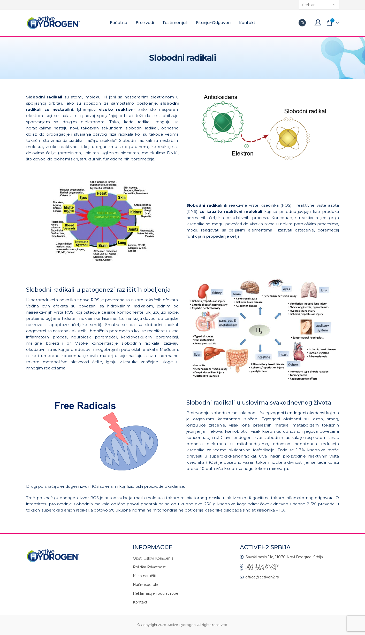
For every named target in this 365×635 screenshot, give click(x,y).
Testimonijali (174, 23)
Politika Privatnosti (149, 567)
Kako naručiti (144, 576)
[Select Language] (319, 5)
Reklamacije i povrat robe (155, 593)
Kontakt (247, 23)
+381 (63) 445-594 (260, 569)
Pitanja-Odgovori (213, 23)
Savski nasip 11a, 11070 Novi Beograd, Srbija (284, 557)
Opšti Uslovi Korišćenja (153, 558)
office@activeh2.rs (262, 577)
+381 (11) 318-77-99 (262, 565)
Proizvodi (145, 23)
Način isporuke (146, 584)
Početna (118, 23)
